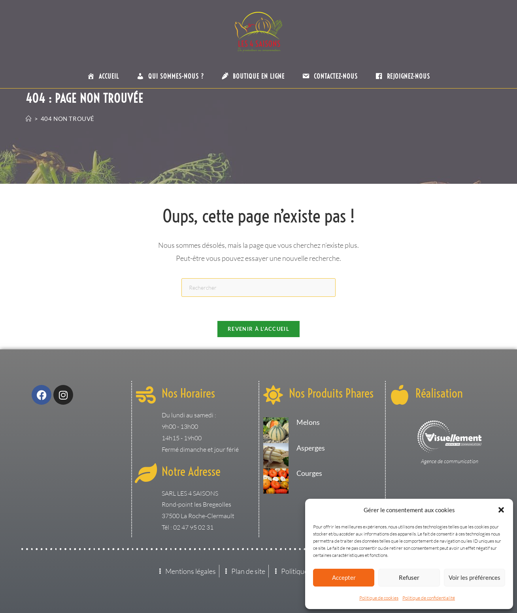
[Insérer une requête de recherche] (258, 287)
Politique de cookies (378, 598)
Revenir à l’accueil (258, 329)
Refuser (409, 577)
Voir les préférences (474, 577)
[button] (501, 510)
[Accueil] (29, 118)
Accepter (344, 577)
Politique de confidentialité (428, 598)
